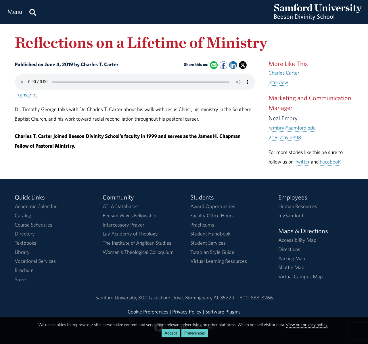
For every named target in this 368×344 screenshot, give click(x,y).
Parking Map (291, 258)
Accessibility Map (297, 240)
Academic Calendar (36, 206)
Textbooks (25, 243)
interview (278, 82)
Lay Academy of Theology (130, 233)
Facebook (330, 161)
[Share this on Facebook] (223, 65)
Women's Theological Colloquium (138, 252)
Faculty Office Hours (212, 215)
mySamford (290, 215)
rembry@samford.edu (292, 127)
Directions (289, 249)
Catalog (23, 215)
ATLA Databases (121, 206)
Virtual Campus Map (300, 276)
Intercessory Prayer (123, 224)
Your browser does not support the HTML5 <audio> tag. (135, 82)
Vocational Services (35, 261)
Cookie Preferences (148, 311)
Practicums (202, 224)
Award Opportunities (212, 206)
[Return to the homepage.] (318, 17)
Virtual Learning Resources (218, 261)
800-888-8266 (256, 297)
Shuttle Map (291, 267)
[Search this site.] (32, 12)
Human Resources (297, 206)
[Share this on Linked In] (233, 65)
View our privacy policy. (307, 324)
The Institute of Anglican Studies (137, 243)
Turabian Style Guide (212, 252)
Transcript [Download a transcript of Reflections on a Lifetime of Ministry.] (26, 94)
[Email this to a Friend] (214, 65)
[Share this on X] (243, 65)
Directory (25, 233)
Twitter (302, 161)
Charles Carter (284, 72)
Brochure (24, 270)
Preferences (194, 333)
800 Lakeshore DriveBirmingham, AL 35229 (186, 297)
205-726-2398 (285, 137)
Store (20, 279)
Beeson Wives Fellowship (129, 215)
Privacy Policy (187, 311)
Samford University (116, 297)
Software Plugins (223, 311)
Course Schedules (33, 224)
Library (22, 252)
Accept (170, 333)
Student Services (208, 243)
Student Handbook (210, 233)
